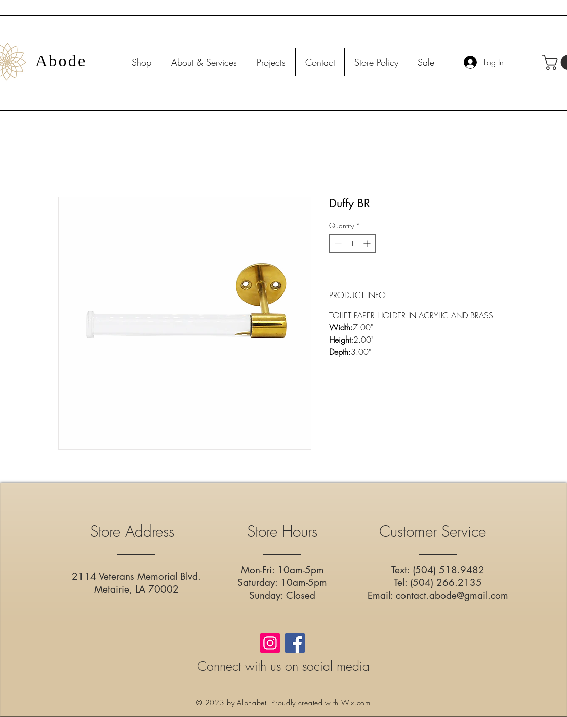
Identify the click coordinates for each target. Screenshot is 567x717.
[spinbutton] (352, 243)
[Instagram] (270, 643)
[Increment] (367, 243)
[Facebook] (295, 643)
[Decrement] (337, 243)
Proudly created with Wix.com (321, 702)
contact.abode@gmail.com (452, 595)
